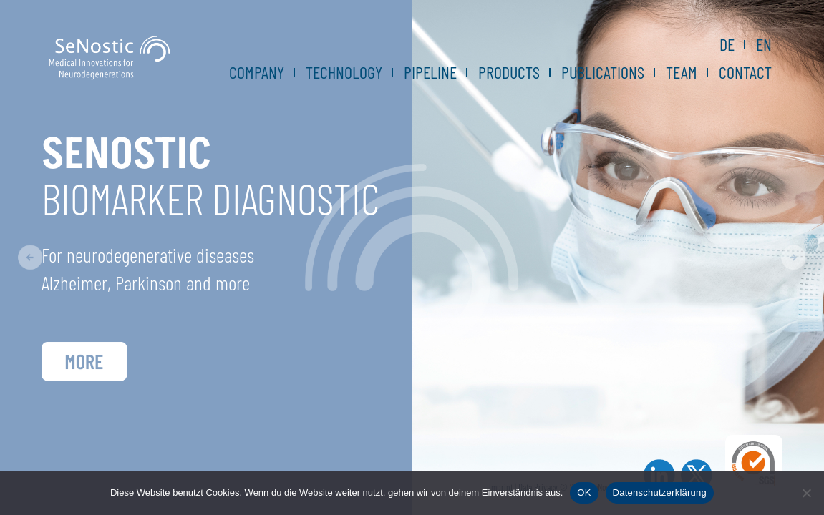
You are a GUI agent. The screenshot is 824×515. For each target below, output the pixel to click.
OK (584, 492)
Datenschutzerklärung (660, 492)
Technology (344, 72)
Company (256, 72)
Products (509, 72)
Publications (602, 72)
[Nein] (806, 493)
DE (727, 44)
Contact (745, 72)
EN (764, 44)
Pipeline (430, 72)
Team (681, 72)
